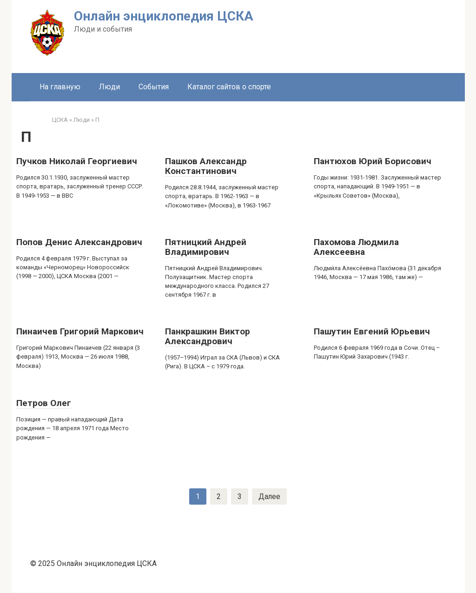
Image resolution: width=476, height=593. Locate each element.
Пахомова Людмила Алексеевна (356, 247)
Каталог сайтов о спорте (229, 86)
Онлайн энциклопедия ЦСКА (163, 16)
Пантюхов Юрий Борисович (372, 161)
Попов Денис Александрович (79, 242)
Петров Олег (43, 403)
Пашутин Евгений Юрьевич (372, 331)
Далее (269, 496)
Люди (109, 86)
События (154, 86)
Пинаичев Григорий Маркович (80, 331)
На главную (60, 86)
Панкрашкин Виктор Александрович (207, 336)
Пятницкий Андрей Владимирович (205, 247)
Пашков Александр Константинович (206, 166)
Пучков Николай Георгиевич (76, 161)
